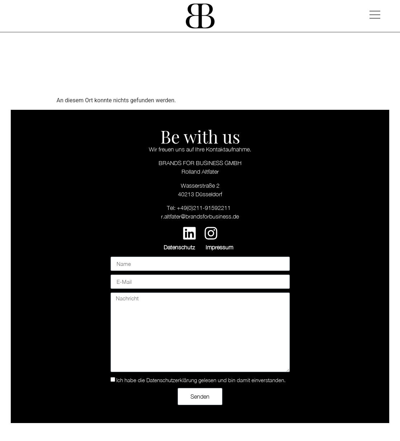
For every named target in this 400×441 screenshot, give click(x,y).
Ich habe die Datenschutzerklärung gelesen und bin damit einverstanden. (201, 380)
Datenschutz (179, 247)
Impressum (219, 247)
